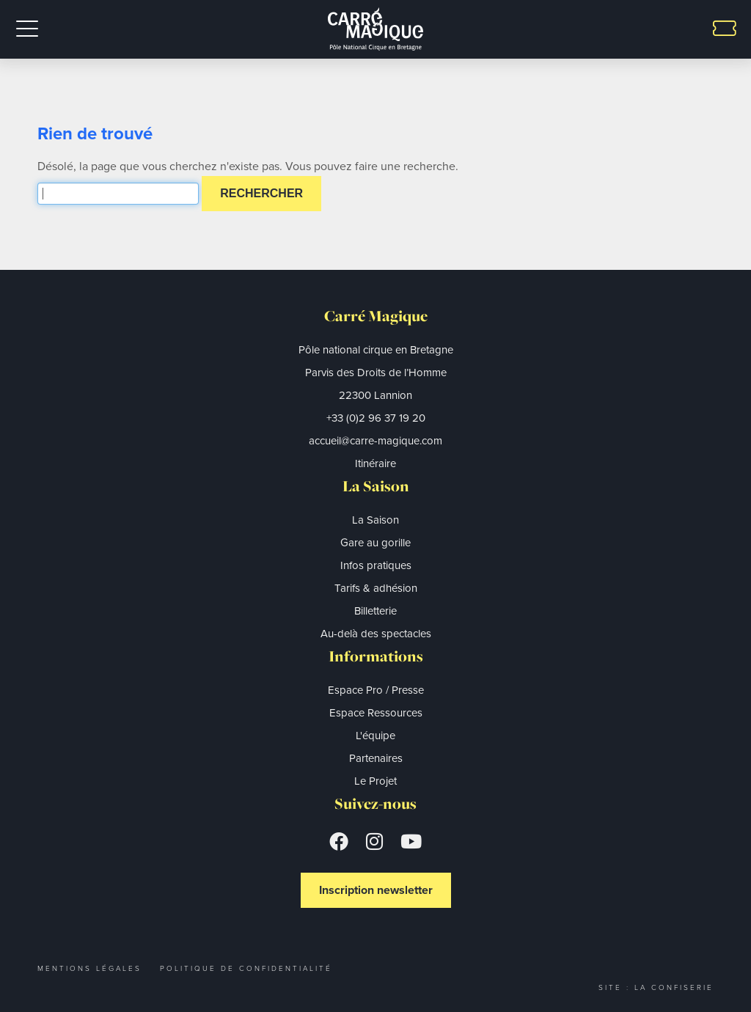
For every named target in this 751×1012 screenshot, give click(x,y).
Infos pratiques (375, 565)
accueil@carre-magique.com (375, 441)
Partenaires (376, 758)
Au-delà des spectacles (375, 634)
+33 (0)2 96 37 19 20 (375, 418)
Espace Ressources (375, 713)
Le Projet (375, 781)
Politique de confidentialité (246, 968)
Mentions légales (89, 968)
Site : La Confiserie (656, 987)
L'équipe (375, 735)
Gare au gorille (375, 543)
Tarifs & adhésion (375, 588)
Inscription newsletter (376, 889)
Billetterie (375, 611)
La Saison (375, 520)
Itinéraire (375, 463)
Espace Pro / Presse (376, 690)
